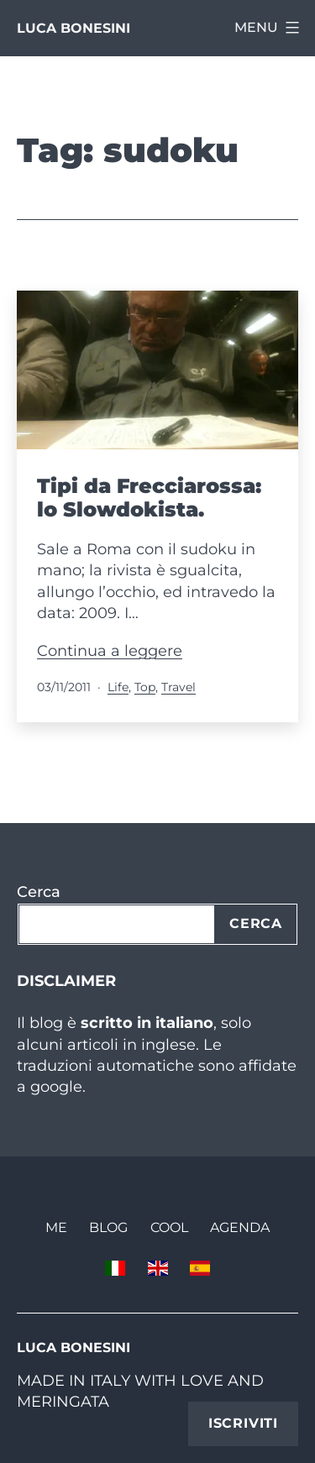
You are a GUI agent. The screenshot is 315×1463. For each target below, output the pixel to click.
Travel (178, 687)
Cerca (38, 892)
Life (118, 687)
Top (144, 687)
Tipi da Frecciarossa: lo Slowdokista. (149, 498)
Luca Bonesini (73, 28)
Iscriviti (243, 1423)
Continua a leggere (109, 651)
